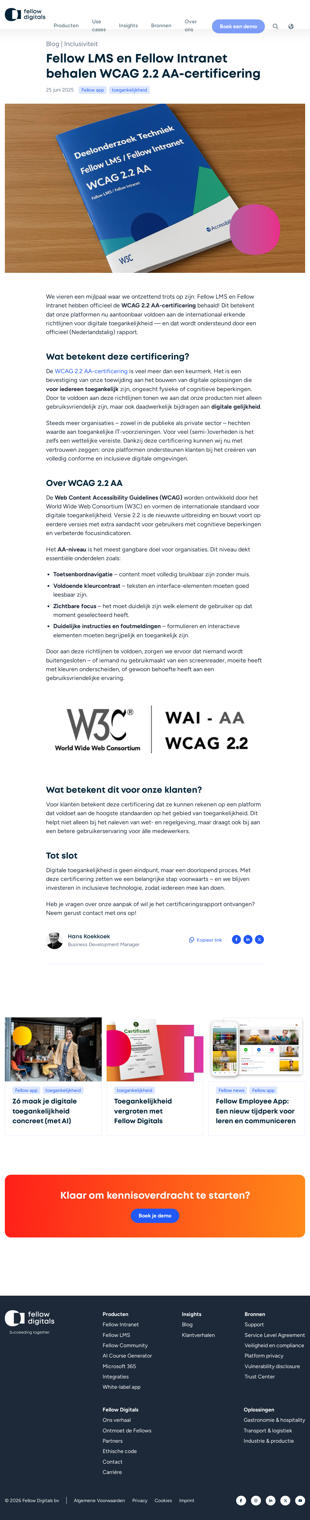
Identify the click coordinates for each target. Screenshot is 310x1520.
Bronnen (167, 18)
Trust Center (260, 1376)
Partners (113, 1441)
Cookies (163, 1500)
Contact (113, 1461)
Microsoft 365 (119, 1366)
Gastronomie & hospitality (274, 1420)
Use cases (101, 18)
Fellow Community (125, 1345)
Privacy (139, 1500)
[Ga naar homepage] (26, 18)
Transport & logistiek (268, 1430)
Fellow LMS (116, 1335)
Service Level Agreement (275, 1335)
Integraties (116, 1376)
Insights (134, 18)
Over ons (197, 18)
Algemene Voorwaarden (99, 1500)
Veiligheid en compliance (274, 1345)
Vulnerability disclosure (272, 1366)
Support (254, 1324)
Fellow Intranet (121, 1324)
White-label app (121, 1387)
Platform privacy (264, 1355)
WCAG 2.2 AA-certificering (91, 371)
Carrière (112, 1472)
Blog (187, 1324)
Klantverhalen (198, 1335)
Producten (68, 18)
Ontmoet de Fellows (127, 1430)
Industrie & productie (269, 1441)
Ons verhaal (117, 1420)
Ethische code (120, 1451)
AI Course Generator (127, 1355)
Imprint (186, 1500)
